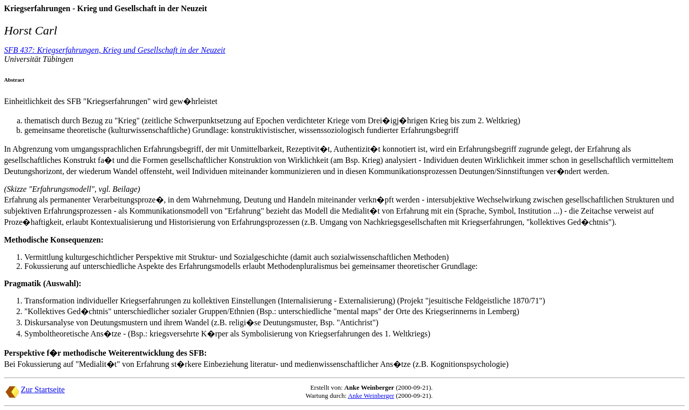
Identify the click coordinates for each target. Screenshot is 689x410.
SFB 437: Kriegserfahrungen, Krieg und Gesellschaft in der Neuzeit (114, 50)
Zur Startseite (43, 389)
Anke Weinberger (371, 395)
